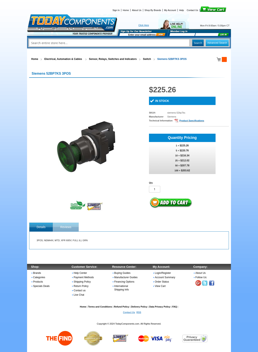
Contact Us (192, 10)
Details (41, 227)
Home (126, 10)
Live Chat (79, 294)
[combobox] (129, 42)
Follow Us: (201, 277)
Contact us (80, 290)
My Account (170, 10)
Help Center (80, 273)
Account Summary (165, 277)
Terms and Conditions (100, 306)
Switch (147, 59)
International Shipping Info (121, 288)
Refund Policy (121, 306)
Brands (37, 273)
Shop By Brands (153, 10)
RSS (138, 312)
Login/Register (163, 273)
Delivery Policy (139, 306)
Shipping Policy (82, 281)
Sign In (116, 10)
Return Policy (81, 286)
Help (181, 10)
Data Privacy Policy (159, 306)
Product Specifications (191, 120)
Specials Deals (41, 286)
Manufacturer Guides (126, 277)
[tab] (41, 227)
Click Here (143, 25)
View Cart (206, 10)
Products (38, 281)
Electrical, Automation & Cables (63, 59)
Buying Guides (122, 273)
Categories (39, 277)
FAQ (174, 306)
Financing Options (124, 281)
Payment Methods (84, 277)
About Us (136, 10)
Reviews (65, 227)
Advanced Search (217, 42)
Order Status (162, 281)
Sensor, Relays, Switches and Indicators (113, 59)
